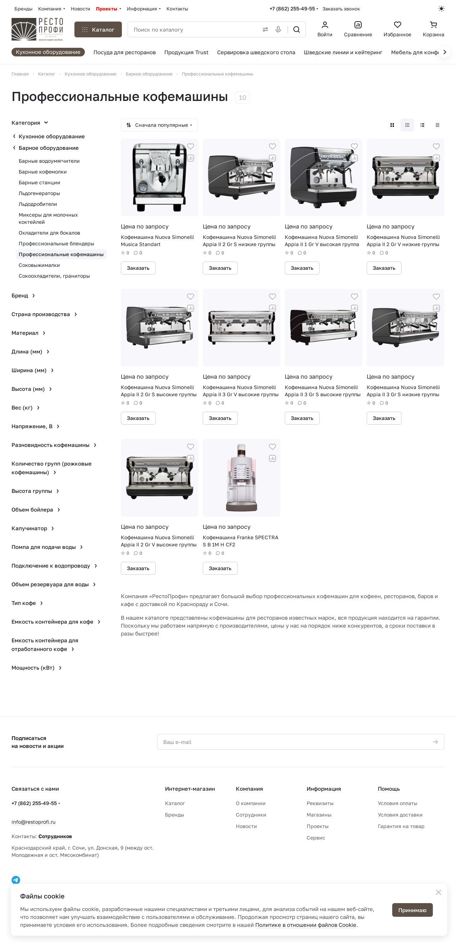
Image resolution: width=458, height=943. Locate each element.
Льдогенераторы (39, 193)
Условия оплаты (397, 803)
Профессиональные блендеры (56, 243)
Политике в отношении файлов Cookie (305, 924)
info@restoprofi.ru (33, 822)
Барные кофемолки (43, 171)
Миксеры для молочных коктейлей (48, 218)
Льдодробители (38, 204)
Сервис (316, 838)
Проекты (318, 826)
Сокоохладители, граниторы (54, 276)
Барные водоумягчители (49, 161)
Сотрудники (251, 815)
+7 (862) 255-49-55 (292, 8)
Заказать (138, 268)
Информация (324, 788)
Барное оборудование (49, 147)
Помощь (389, 788)
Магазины (319, 815)
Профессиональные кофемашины (61, 254)
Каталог (175, 803)
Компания (249, 788)
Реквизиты (320, 803)
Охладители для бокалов (49, 233)
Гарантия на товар (401, 826)
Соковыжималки (39, 265)
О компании (251, 803)
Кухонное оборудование (52, 136)
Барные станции (39, 182)
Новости (246, 826)
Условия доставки (400, 815)
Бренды (174, 815)
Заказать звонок (341, 8)
